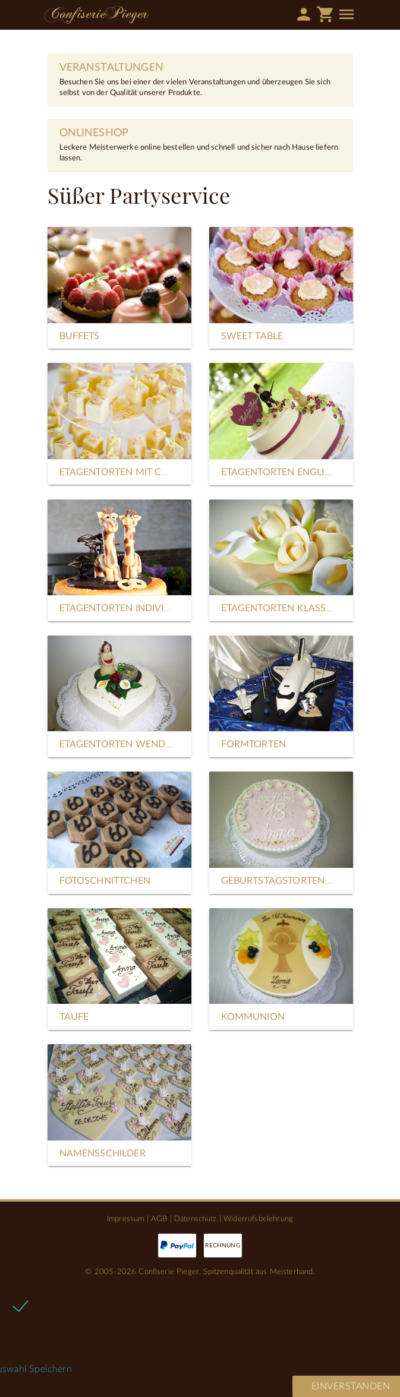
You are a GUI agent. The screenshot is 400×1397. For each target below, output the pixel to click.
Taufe (74, 1017)
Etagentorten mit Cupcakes (132, 472)
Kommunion (253, 1017)
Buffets (79, 336)
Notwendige (58, 1305)
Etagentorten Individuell (126, 608)
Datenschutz (195, 1218)
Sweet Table (252, 336)
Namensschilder (102, 1153)
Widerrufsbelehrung (258, 1218)
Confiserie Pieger (97, 15)
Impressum (125, 1218)
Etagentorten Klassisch (284, 608)
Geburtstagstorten (273, 881)
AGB (159, 1218)
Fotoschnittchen (104, 881)
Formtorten (253, 744)
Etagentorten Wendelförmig (136, 744)
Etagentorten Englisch (282, 472)
